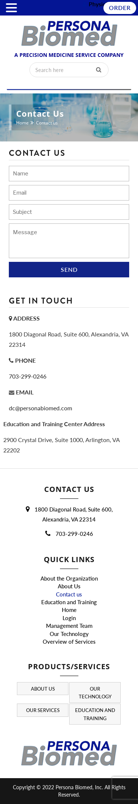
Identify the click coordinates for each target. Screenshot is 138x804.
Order (120, 7)
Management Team (69, 625)
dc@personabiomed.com (40, 407)
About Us (69, 586)
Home (22, 123)
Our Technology (69, 633)
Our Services (43, 710)
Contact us (69, 594)
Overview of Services (69, 641)
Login (69, 618)
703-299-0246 (27, 376)
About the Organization (69, 578)
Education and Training (69, 602)
